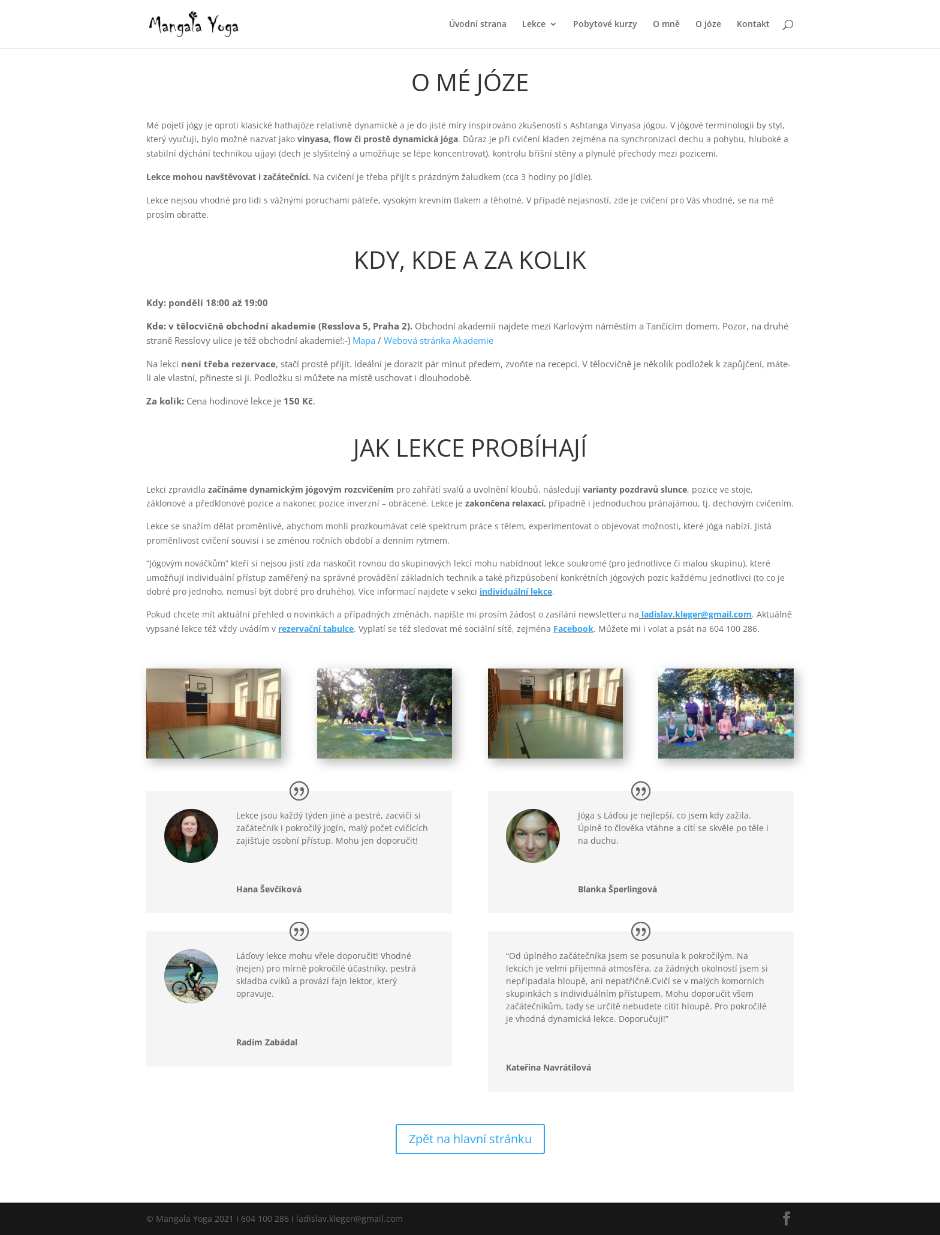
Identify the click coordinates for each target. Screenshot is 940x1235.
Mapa (363, 340)
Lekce (534, 24)
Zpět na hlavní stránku (470, 1139)
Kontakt (753, 24)
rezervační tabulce (316, 628)
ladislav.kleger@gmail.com (696, 614)
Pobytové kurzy (605, 24)
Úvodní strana (478, 24)
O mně (666, 24)
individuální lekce (516, 591)
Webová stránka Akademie (438, 340)
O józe (708, 24)
